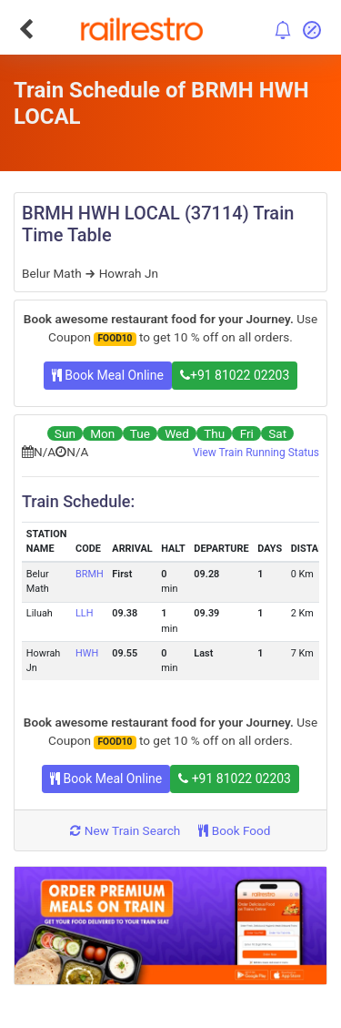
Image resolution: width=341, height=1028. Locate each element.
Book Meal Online (108, 375)
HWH (86, 653)
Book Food (234, 830)
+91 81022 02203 (234, 375)
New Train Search (125, 830)
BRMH (89, 574)
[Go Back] (26, 29)
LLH (84, 613)
